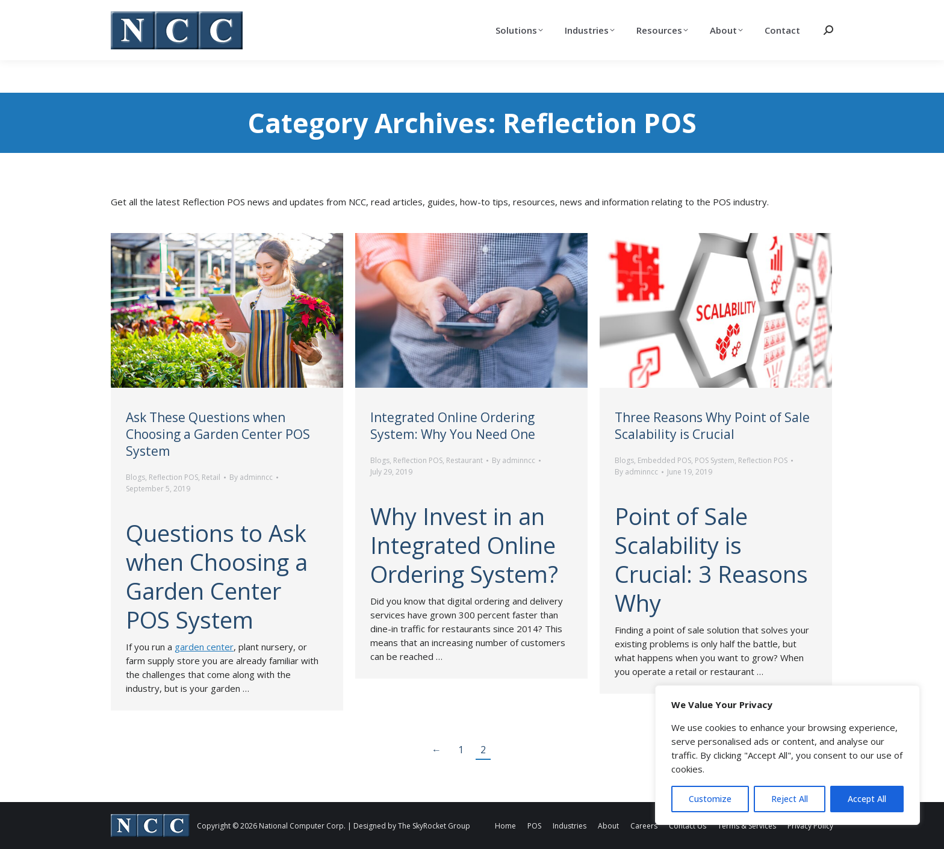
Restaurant (464, 460)
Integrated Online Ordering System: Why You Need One (452, 426)
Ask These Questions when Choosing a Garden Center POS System (218, 434)
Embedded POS (664, 460)
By (251, 477)
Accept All (867, 798)
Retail (211, 477)
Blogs (135, 477)
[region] (787, 755)
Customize (710, 798)
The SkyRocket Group (434, 826)
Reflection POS (173, 477)
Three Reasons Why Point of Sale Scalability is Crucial (712, 426)
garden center (204, 647)
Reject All (789, 798)
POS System (714, 460)
